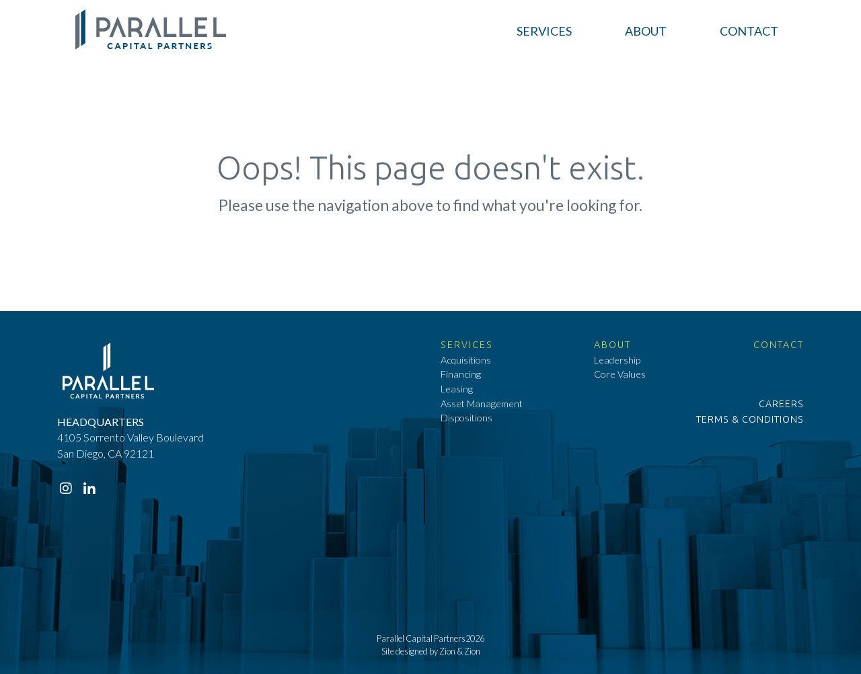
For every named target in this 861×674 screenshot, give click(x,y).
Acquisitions (466, 360)
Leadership (617, 360)
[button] (544, 31)
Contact (778, 344)
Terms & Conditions (750, 419)
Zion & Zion (459, 651)
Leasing (457, 388)
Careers (781, 403)
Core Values (620, 374)
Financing (461, 374)
